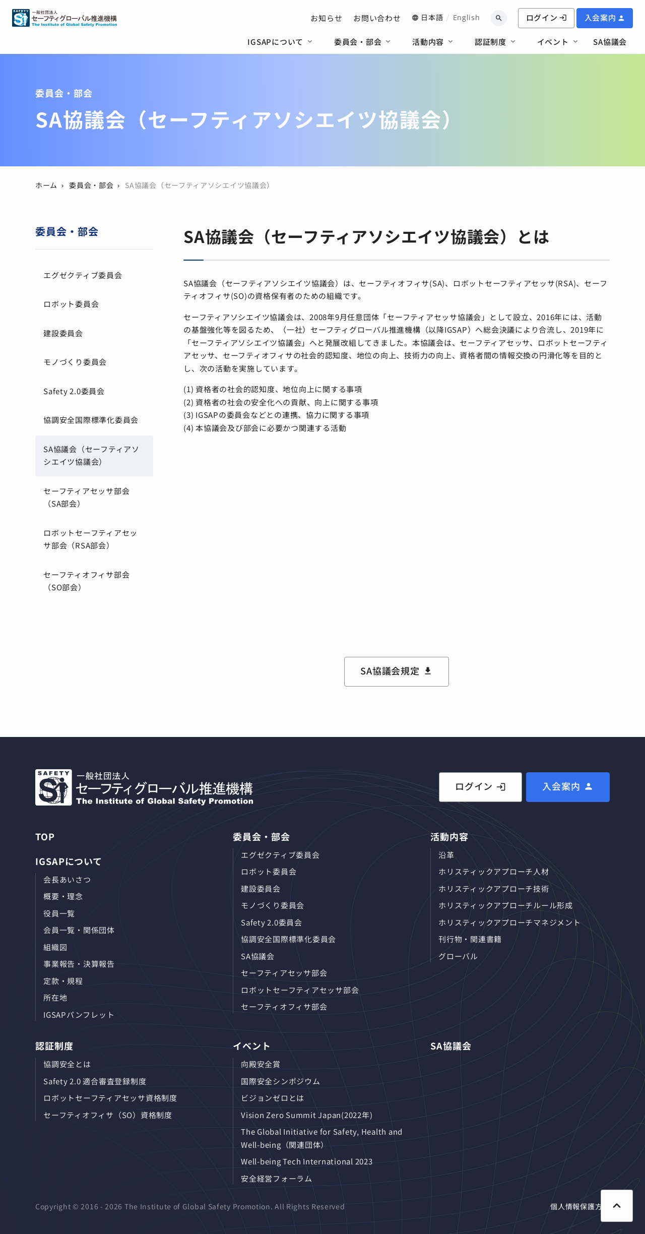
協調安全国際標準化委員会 (91, 419)
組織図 (55, 947)
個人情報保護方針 (580, 1206)
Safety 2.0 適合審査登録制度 (94, 1081)
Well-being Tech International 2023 (307, 1161)
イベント (553, 41)
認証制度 (490, 41)
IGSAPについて (275, 41)
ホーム (46, 185)
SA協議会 (610, 41)
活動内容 (428, 41)
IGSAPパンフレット (78, 1014)
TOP (45, 836)
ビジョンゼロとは (272, 1097)
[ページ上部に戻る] (617, 1206)
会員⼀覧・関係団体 (79, 929)
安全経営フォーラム (276, 1178)
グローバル (458, 956)
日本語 (432, 17)
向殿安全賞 (261, 1064)
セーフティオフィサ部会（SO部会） (86, 581)
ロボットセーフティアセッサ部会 (300, 989)
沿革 (446, 854)
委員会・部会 (358, 41)
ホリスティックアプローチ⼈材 (493, 871)
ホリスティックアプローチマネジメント (509, 922)
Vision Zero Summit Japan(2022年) (306, 1114)
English (466, 17)
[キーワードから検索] (499, 18)
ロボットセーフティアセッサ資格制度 (110, 1097)
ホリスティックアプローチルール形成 (505, 905)
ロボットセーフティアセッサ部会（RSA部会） (90, 539)
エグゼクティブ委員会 (82, 275)
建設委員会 (63, 333)
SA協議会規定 (390, 670)
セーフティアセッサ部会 (284, 972)
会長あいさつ (67, 879)
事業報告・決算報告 (79, 963)
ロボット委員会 (71, 303)
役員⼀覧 (59, 913)
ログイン (546, 17)
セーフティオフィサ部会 (284, 1006)
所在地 (55, 997)
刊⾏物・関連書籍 (470, 939)
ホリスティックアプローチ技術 (493, 888)
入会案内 (600, 17)
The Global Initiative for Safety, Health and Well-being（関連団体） (322, 1138)
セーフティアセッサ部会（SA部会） (86, 497)
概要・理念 (63, 896)
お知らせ (326, 18)
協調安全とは (67, 1064)
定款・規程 (63, 980)
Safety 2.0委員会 (74, 391)
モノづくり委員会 (75, 361)
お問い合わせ (377, 18)
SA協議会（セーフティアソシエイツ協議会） (91, 455)
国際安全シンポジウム (280, 1081)
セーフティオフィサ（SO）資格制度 (107, 1114)
